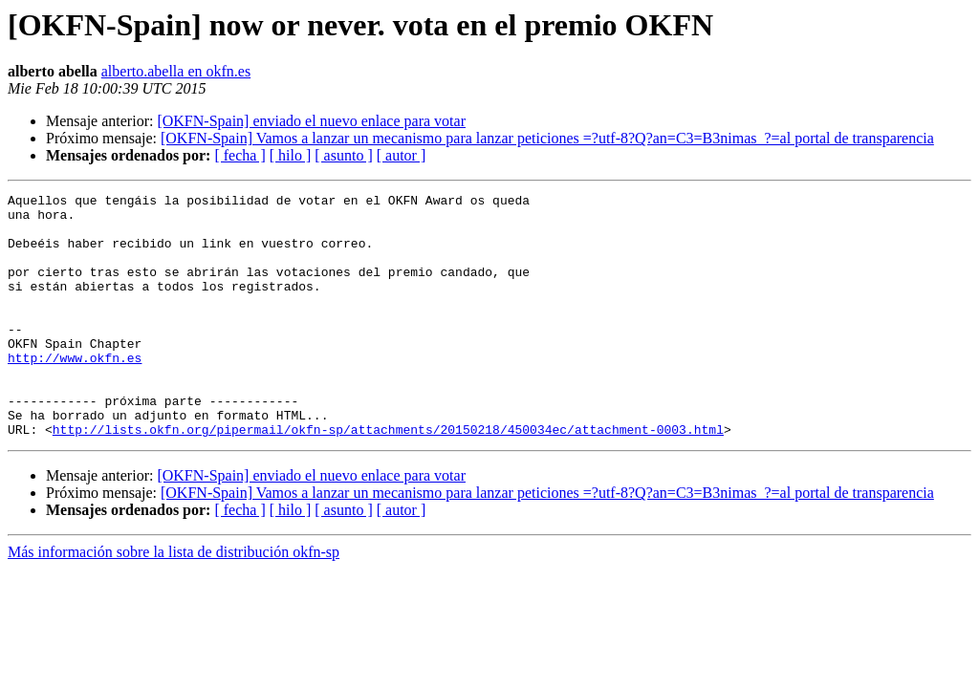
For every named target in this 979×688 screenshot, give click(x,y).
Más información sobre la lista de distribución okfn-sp (173, 600)
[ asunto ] (343, 155)
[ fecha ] (239, 155)
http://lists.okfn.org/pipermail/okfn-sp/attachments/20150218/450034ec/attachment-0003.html (388, 477)
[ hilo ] (291, 155)
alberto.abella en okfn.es (175, 71)
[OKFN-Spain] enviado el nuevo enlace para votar (311, 121)
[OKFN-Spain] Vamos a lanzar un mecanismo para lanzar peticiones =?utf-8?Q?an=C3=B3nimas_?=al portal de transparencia (547, 138)
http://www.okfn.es (74, 391)
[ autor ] (401, 155)
